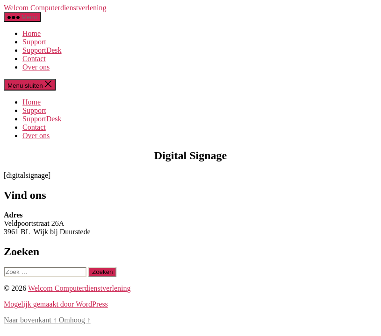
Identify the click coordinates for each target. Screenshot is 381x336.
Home (31, 33)
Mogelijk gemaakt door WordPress (56, 304)
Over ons (36, 67)
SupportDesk (42, 50)
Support (34, 42)
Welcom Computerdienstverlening (55, 8)
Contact (34, 59)
